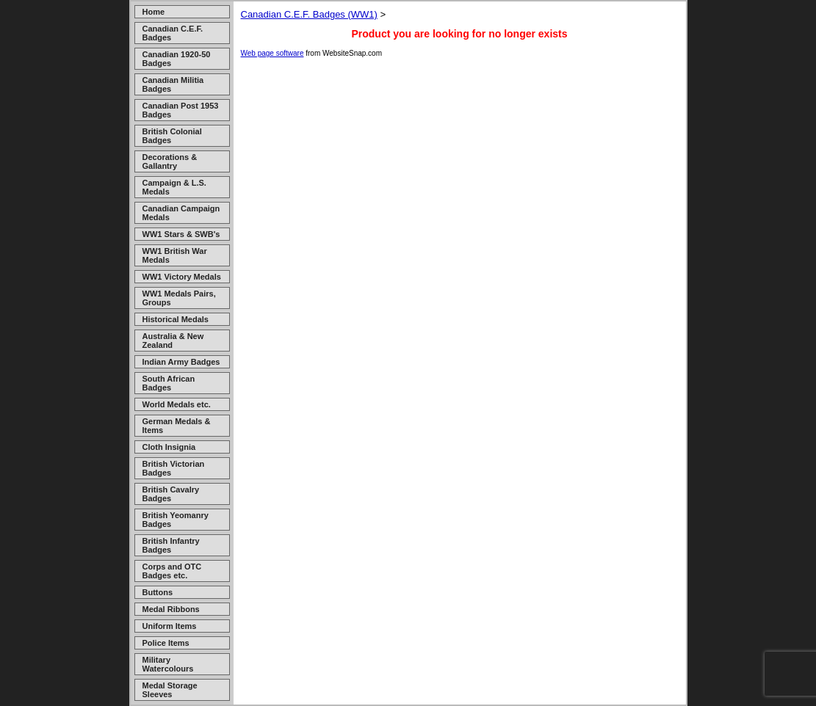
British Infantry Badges (171, 545)
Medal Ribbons (171, 609)
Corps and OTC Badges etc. (172, 571)
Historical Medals (175, 319)
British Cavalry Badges (171, 494)
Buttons (157, 592)
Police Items (165, 642)
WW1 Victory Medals (181, 276)
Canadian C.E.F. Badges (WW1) (309, 14)
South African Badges (168, 383)
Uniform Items (169, 626)
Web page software (272, 53)
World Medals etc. (176, 404)
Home (153, 11)
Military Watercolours (168, 664)
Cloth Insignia (169, 447)
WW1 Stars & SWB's (181, 234)
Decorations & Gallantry (170, 161)
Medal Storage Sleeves (170, 690)
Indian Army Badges (181, 361)
